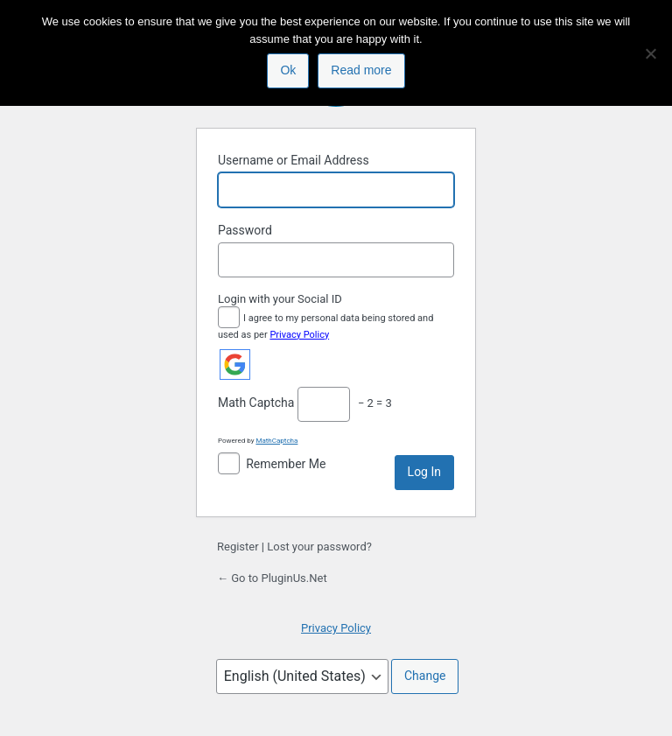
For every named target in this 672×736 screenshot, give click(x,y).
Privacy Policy (299, 334)
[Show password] (436, 259)
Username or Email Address (293, 160)
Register (238, 546)
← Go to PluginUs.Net (272, 578)
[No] (650, 53)
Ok (288, 70)
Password (245, 230)
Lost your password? (319, 546)
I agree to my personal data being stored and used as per (325, 325)
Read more (361, 70)
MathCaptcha (277, 441)
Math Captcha (256, 403)
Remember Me (286, 464)
